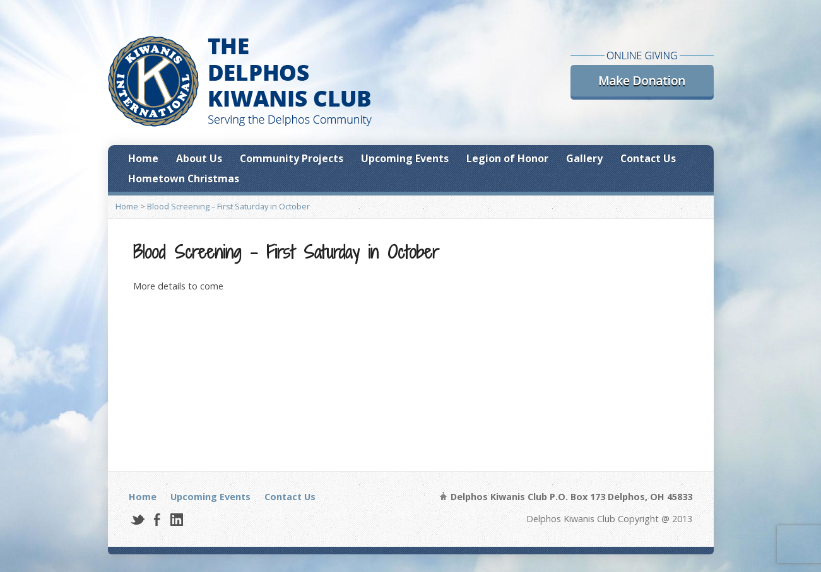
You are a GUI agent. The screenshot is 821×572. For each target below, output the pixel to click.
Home (143, 158)
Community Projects (291, 158)
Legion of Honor (507, 158)
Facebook (157, 519)
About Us (199, 158)
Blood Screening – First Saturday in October (228, 206)
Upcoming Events (405, 158)
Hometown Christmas (183, 178)
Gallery (584, 158)
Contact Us (648, 158)
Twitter (137, 519)
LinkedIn (176, 519)
